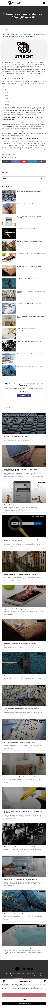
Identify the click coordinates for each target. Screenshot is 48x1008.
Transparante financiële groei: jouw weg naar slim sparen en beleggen (21, 709)
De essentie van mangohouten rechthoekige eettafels (29, 266)
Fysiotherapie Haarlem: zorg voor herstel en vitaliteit (29, 341)
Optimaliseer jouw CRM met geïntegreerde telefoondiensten (31, 253)
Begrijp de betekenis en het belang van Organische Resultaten (22, 505)
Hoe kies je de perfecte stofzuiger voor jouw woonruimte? (30, 278)
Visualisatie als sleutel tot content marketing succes (29, 303)
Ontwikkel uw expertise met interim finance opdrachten (30, 353)
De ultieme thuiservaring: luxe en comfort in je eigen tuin (21, 948)
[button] (45, 981)
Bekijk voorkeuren (24, 1003)
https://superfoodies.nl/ (8, 154)
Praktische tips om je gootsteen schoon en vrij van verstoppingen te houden (23, 811)
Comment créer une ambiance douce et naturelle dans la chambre (24, 777)
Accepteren (24, 995)
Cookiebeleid (23, 1007)
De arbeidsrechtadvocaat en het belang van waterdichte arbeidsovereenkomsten (20, 469)
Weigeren (24, 999)
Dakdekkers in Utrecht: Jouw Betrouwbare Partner (29, 191)
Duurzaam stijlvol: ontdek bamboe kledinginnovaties (29, 366)
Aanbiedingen (5, 29)
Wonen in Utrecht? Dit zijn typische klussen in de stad (29, 241)
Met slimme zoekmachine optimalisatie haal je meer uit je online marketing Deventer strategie (23, 539)
